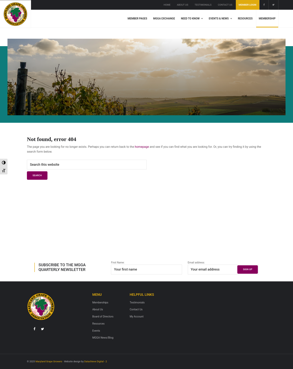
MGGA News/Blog (102, 337)
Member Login (247, 4)
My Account (137, 316)
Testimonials (137, 302)
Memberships (100, 302)
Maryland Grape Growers (49, 361)
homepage (142, 147)
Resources (98, 323)
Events (96, 330)
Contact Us (136, 309)
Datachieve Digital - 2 (95, 361)
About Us (97, 309)
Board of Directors (102, 316)
